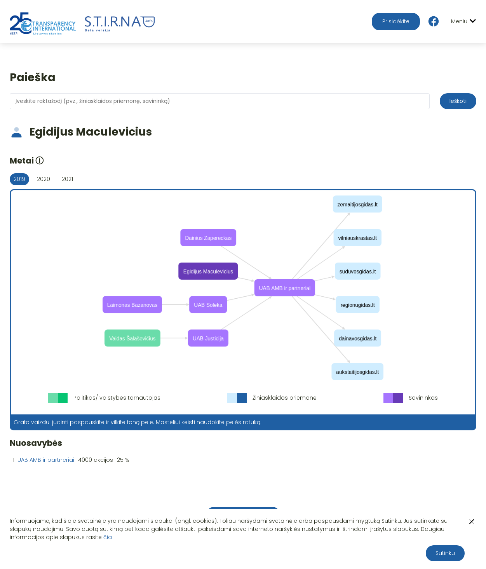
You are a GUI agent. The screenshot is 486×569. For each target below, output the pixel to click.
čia (107, 537)
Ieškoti (458, 101)
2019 (19, 179)
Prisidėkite (395, 21)
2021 (67, 179)
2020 (43, 179)
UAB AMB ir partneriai (45, 460)
